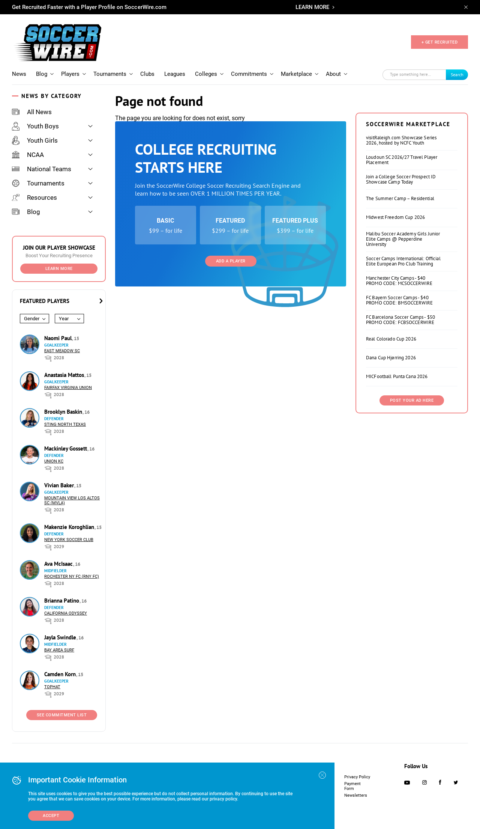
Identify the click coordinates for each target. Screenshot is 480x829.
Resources (34, 197)
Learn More (59, 268)
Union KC (53, 461)
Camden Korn (60, 674)
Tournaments (109, 74)
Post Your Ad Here (412, 400)
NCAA (28, 154)
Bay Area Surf (59, 650)
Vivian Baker (59, 485)
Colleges (206, 74)
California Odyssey (65, 613)
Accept (51, 815)
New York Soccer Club (68, 539)
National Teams (41, 169)
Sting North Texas (65, 424)
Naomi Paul (58, 338)
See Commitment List (62, 715)
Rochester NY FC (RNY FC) (71, 576)
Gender (31, 318)
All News (32, 112)
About (333, 74)
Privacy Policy (357, 777)
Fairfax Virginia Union (68, 387)
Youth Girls (35, 140)
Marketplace (296, 74)
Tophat (52, 686)
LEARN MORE (312, 7)
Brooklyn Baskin (64, 411)
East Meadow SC (62, 350)
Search (457, 74)
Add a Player (231, 261)
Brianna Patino (62, 600)
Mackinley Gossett (66, 448)
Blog (41, 74)
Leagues (174, 74)
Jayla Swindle (61, 637)
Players (70, 74)
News (19, 74)
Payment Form (352, 786)
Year (64, 318)
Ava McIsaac (59, 563)
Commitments (249, 74)
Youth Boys (35, 126)
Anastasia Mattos (65, 374)
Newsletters (355, 795)
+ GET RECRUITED (440, 42)
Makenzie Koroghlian (70, 527)
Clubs (147, 74)
